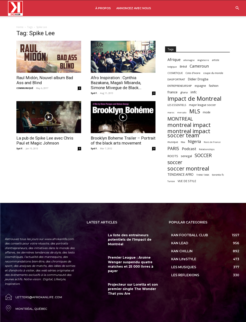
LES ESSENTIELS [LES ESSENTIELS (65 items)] (176, 105)
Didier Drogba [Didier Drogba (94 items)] (198, 79)
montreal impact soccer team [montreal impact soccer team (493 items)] (188, 133)
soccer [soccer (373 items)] (174, 162)
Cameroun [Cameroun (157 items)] (199, 66)
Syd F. (94, 93)
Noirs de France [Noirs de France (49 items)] (212, 142)
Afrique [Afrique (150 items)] (174, 60)
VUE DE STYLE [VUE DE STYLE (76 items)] (187, 181)
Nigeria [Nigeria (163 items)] (194, 141)
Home (19, 27)
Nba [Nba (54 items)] (183, 142)
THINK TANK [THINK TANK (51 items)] (202, 174)
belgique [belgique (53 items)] (172, 66)
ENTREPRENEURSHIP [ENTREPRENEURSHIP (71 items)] (179, 86)
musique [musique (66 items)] (172, 142)
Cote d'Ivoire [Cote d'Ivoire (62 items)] (192, 73)
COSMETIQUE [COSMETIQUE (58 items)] (175, 73)
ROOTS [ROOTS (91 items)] (172, 156)
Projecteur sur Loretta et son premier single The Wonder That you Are (133, 289)
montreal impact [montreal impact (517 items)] (189, 125)
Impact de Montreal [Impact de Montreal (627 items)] (194, 99)
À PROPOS (103, 8)
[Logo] (15, 8)
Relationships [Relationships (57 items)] (207, 149)
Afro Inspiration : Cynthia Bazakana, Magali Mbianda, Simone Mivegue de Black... (116, 82)
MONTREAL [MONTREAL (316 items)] (180, 119)
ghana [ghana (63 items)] (184, 92)
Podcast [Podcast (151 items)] (189, 149)
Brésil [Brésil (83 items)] (183, 66)
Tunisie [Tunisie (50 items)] (171, 181)
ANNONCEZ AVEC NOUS (133, 8)
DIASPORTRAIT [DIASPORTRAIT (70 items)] (176, 79)
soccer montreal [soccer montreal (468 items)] (188, 168)
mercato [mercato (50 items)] (181, 112)
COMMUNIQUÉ (24, 88)
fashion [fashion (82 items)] (213, 86)
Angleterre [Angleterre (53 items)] (203, 60)
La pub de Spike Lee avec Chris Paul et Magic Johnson (44, 141)
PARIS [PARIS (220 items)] (173, 148)
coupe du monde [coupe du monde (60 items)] (213, 73)
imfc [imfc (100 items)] (193, 92)
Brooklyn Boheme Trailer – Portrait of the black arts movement (123, 141)
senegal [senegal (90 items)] (186, 156)
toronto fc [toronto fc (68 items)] (218, 174)
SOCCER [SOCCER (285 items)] (203, 155)
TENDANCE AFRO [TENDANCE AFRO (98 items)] (180, 174)
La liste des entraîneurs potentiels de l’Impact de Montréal (129, 239)
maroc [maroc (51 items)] (170, 112)
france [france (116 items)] (172, 92)
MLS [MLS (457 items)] (194, 111)
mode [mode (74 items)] (206, 112)
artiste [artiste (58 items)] (215, 60)
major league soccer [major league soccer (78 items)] (202, 105)
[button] (237, 8)
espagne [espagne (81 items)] (200, 86)
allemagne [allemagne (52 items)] (189, 60)
